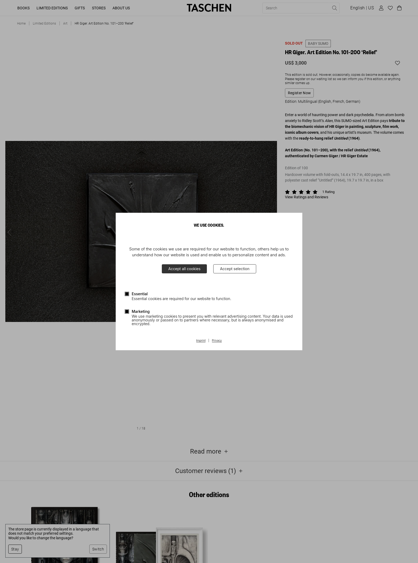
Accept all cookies (184, 268)
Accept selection (235, 268)
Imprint (201, 340)
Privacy (217, 340)
